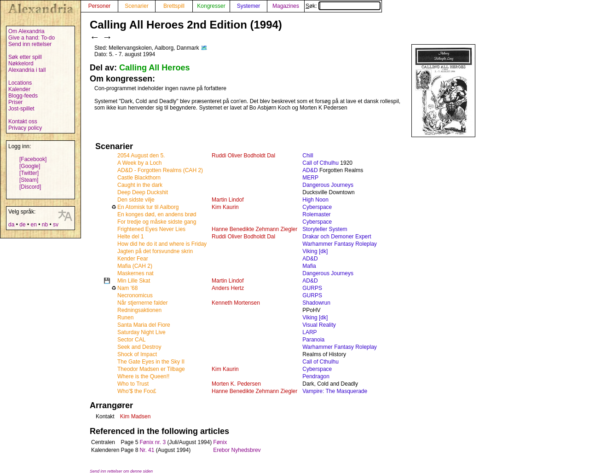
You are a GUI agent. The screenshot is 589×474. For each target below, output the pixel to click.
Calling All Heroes (154, 67)
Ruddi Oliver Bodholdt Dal (243, 155)
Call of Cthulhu (320, 163)
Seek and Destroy (139, 347)
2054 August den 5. (141, 155)
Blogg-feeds (23, 95)
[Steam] (28, 180)
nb (45, 224)
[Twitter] (29, 173)
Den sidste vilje (136, 200)
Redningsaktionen (139, 310)
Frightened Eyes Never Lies (151, 229)
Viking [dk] (315, 251)
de (22, 224)
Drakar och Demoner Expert (336, 236)
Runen (125, 317)
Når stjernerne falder (142, 303)
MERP (310, 177)
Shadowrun (316, 303)
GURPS (312, 288)
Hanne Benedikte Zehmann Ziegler (254, 229)
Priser (15, 102)
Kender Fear (132, 258)
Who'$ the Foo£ (136, 391)
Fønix (220, 442)
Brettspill (174, 6)
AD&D (310, 170)
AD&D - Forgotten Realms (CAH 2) (160, 170)
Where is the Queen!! (143, 376)
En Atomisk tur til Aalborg (148, 207)
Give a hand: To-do (31, 38)
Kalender (19, 89)
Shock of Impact (137, 354)
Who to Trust (133, 384)
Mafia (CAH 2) (134, 266)
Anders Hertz (228, 288)
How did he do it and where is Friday (162, 244)
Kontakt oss (22, 121)
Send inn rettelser (30, 44)
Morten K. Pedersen (236, 384)
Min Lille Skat (133, 280)
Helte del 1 (130, 236)
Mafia (309, 266)
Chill (307, 155)
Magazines (285, 6)
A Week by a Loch (139, 163)
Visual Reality (318, 325)
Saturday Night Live (141, 332)
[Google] (29, 166)
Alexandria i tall (27, 70)
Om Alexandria (26, 31)
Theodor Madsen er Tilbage (151, 369)
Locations (20, 83)
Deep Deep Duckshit (142, 192)
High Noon (315, 200)
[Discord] (30, 187)
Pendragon (315, 376)
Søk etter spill (25, 57)
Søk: (343, 6)
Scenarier (136, 6)
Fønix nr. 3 (152, 442)
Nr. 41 (146, 450)
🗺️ (204, 48)
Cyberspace (317, 207)
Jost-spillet (21, 108)
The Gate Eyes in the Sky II (151, 361)
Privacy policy (25, 128)
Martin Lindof (227, 200)
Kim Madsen (135, 416)
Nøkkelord (21, 63)
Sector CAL (131, 339)
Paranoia (313, 339)
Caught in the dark (139, 185)
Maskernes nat (135, 273)
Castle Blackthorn (139, 177)
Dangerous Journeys (327, 185)
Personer (99, 6)
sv (55, 224)
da (11, 224)
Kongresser (211, 6)
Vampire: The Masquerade (334, 391)
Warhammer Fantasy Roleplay (339, 244)
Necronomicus (135, 295)
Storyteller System (324, 229)
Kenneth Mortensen (236, 303)
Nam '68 (127, 288)
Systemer (248, 6)
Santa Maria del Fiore (143, 325)
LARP (309, 332)
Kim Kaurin (225, 207)
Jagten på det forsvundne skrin (155, 251)
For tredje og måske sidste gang (156, 222)
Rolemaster (316, 214)
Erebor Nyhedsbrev (236, 450)
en (33, 224)
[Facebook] (32, 159)
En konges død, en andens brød (156, 214)
